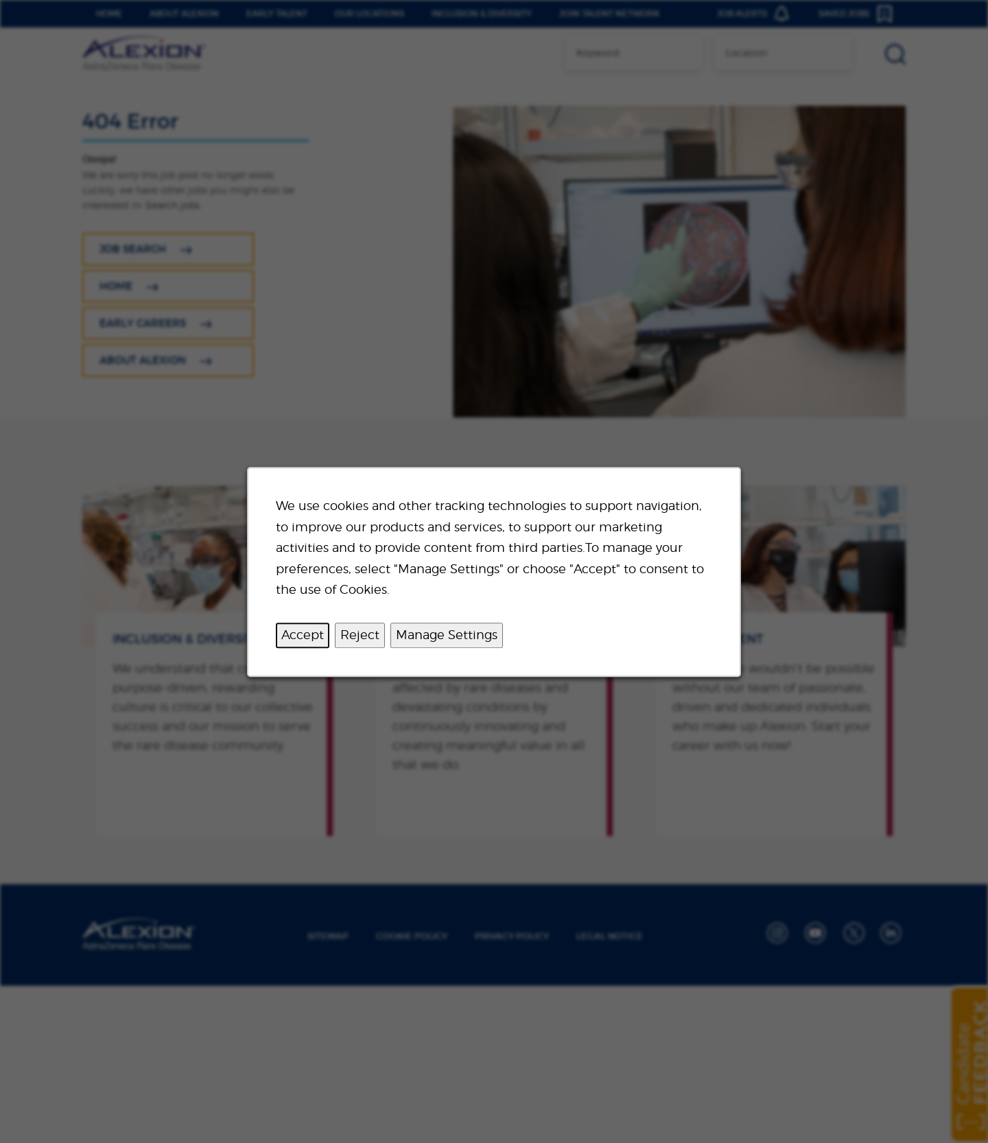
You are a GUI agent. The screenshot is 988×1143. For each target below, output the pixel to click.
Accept (302, 634)
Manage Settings (446, 634)
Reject (359, 634)
